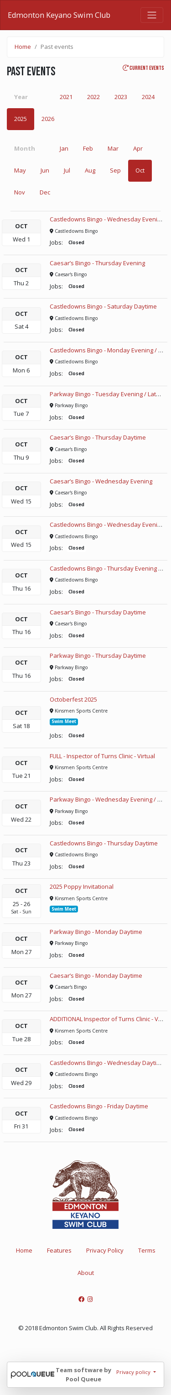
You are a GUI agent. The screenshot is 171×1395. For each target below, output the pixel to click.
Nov (19, 192)
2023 (120, 97)
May (20, 170)
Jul (67, 170)
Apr (138, 148)
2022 (93, 97)
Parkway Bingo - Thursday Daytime (98, 655)
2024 (148, 97)
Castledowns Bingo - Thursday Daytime (104, 843)
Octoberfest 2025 (73, 699)
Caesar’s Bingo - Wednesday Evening (101, 481)
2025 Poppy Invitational (82, 886)
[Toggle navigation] (151, 15)
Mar (113, 148)
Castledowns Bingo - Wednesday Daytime (107, 1063)
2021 (66, 97)
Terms (146, 1250)
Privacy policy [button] (134, 1372)
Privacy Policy (105, 1250)
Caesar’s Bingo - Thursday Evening (97, 263)
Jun (45, 170)
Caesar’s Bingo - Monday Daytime (96, 975)
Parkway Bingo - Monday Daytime (96, 932)
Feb (88, 148)
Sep (115, 170)
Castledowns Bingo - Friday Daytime (99, 1106)
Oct (140, 170)
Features (59, 1250)
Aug (90, 170)
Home (23, 46)
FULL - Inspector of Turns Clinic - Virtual (102, 756)
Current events (143, 68)
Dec (45, 192)
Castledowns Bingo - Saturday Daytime (103, 306)
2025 (20, 119)
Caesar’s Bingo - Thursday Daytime (98, 437)
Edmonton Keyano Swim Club (59, 15)
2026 (47, 119)
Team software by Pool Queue (83, 1374)
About (86, 1273)
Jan (64, 148)
